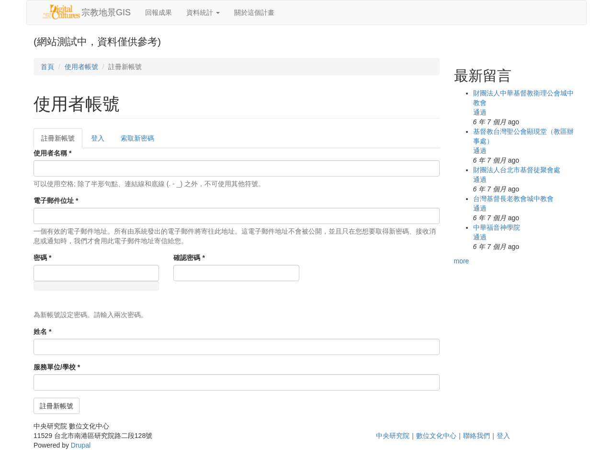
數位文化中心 (436, 435)
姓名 (42, 331)
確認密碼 (188, 257)
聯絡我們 (476, 435)
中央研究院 (392, 435)
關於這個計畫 (254, 12)
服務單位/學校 (57, 367)
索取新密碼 (137, 138)
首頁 (47, 67)
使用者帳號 (81, 67)
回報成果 (158, 12)
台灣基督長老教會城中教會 (513, 198)
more (461, 261)
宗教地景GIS (106, 12)
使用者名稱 (52, 153)
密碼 (42, 257)
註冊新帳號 (61, 140)
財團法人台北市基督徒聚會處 (516, 170)
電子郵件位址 (56, 200)
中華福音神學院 (496, 227)
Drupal (81, 445)
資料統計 (203, 12)
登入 (97, 138)
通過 (480, 112)
